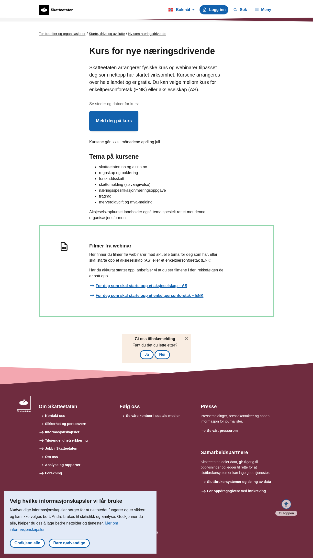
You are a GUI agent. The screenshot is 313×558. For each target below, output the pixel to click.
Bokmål (181, 10)
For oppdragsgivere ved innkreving (236, 491)
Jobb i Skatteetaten (61, 448)
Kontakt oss (55, 416)
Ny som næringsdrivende (147, 34)
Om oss (51, 457)
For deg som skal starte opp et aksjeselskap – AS (141, 286)
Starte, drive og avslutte (107, 34)
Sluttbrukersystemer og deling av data (239, 482)
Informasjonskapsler (62, 432)
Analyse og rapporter (62, 465)
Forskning (53, 473)
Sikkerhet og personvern (65, 424)
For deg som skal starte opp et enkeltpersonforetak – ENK (149, 295)
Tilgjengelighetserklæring (66, 440)
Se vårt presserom (222, 431)
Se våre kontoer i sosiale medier (153, 416)
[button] (113, 121)
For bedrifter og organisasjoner (62, 34)
